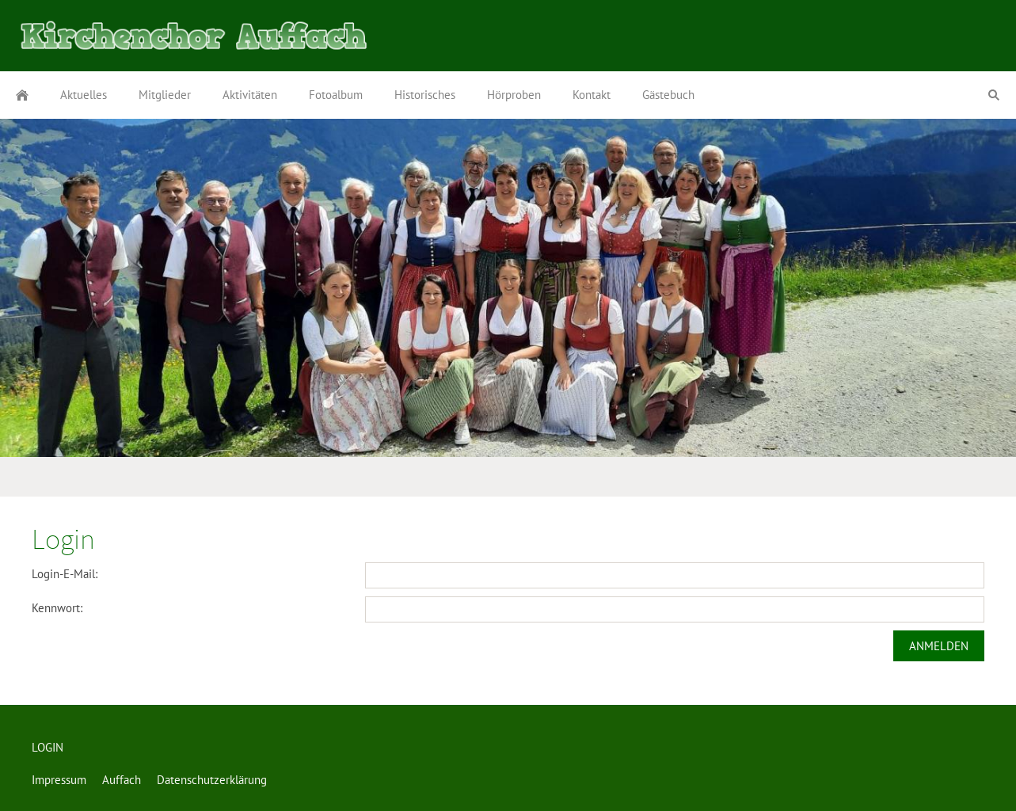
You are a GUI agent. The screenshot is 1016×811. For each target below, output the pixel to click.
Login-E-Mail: (64, 573)
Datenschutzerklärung (212, 779)
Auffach (121, 779)
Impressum (59, 779)
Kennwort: (57, 607)
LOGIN (47, 747)
